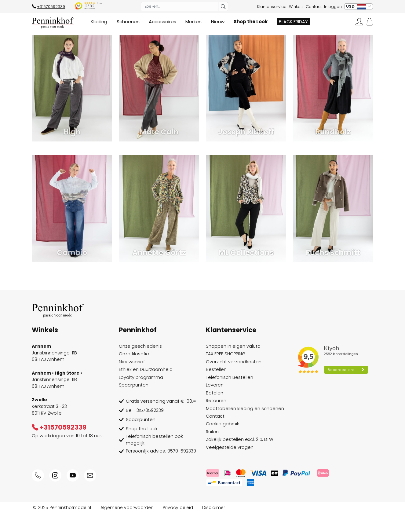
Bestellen (216, 369)
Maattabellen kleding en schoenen (245, 408)
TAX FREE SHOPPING (226, 354)
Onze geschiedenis (140, 346)
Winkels (296, 6)
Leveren (215, 385)
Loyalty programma (141, 377)
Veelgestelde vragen (230, 447)
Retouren (216, 401)
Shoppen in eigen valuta (233, 346)
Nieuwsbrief (132, 362)
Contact (314, 6)
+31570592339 (48, 6)
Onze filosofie (134, 354)
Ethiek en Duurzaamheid (146, 369)
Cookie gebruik (222, 424)
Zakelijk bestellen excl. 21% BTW (239, 439)
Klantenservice (271, 6)
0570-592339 (181, 451)
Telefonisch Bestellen (229, 377)
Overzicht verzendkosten (233, 362)
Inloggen (333, 6)
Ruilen (212, 432)
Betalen (214, 393)
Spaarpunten (133, 385)
